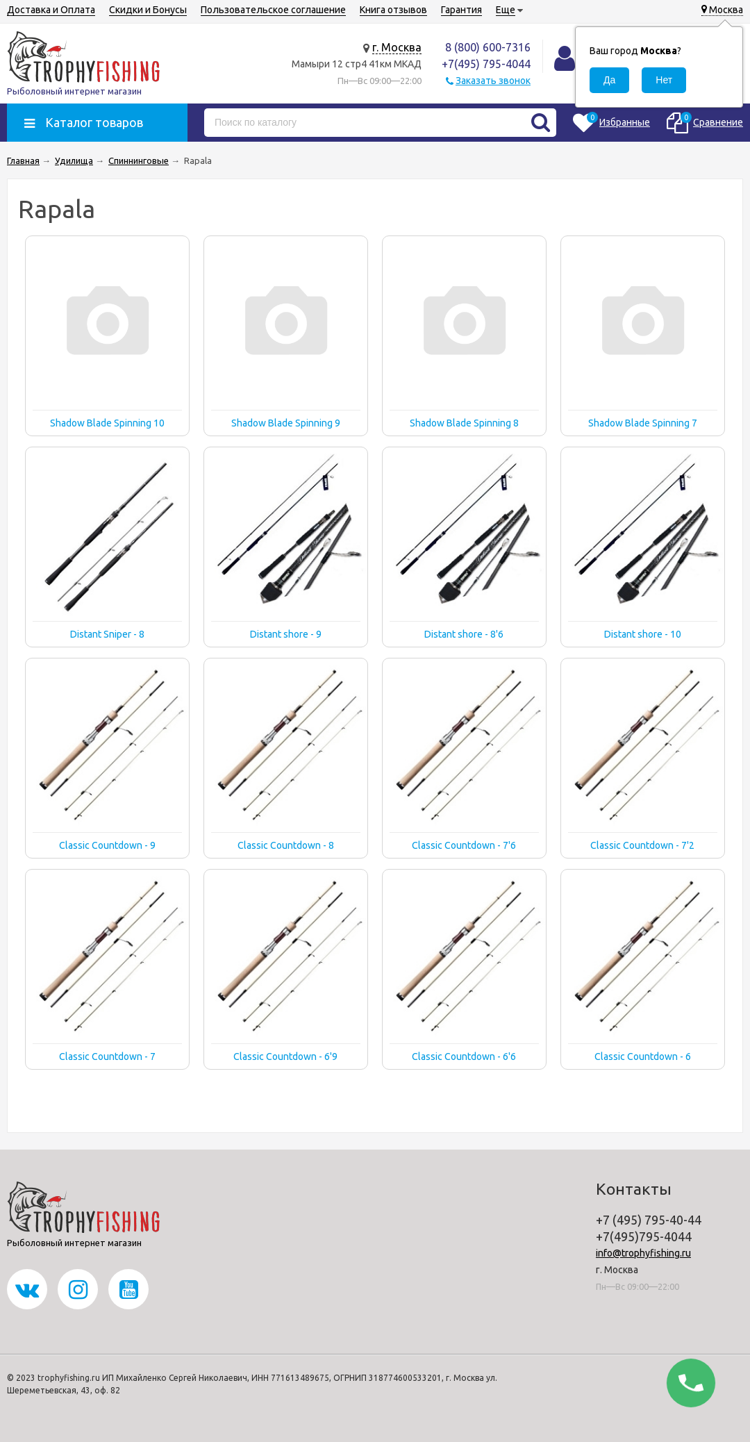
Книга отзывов (393, 9)
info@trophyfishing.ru (643, 1253)
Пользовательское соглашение (273, 9)
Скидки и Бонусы (148, 9)
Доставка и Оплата (51, 9)
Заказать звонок (493, 80)
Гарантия (461, 9)
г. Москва (397, 47)
